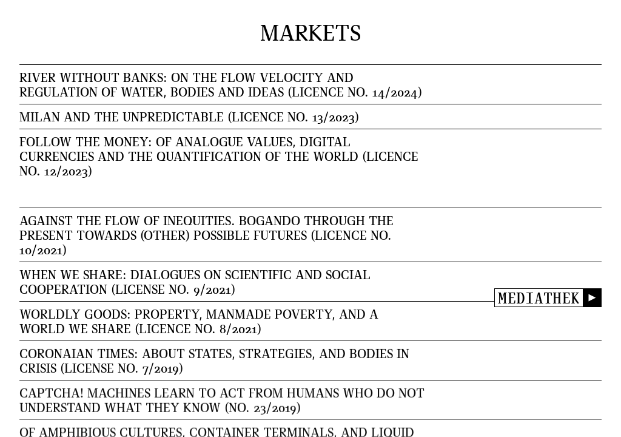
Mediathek (539, 297)
